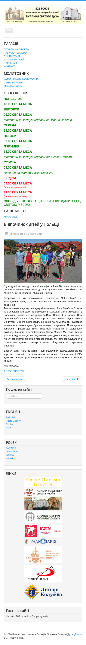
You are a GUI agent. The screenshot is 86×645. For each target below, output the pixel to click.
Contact (10, 424)
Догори (78, 634)
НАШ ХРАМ (10, 63)
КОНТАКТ (9, 66)
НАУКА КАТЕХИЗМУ (15, 52)
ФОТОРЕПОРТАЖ (14, 371)
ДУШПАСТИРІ (12, 56)
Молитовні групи (13, 86)
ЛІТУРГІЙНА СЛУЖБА (16, 49)
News (9, 427)
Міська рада (10, 216)
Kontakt (10, 458)
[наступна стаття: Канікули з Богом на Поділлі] (72, 379)
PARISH (10, 417)
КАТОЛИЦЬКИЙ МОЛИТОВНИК (21, 79)
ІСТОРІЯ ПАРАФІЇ (14, 59)
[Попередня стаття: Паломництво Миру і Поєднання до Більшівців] (15, 379)
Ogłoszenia (12, 451)
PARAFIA (11, 448)
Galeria (10, 455)
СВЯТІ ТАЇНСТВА (13, 82)
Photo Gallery (13, 420)
